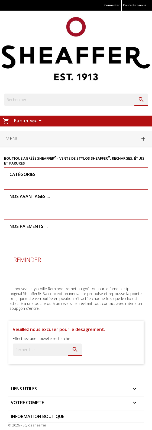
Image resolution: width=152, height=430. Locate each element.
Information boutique (37, 416)
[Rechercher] (76, 100)
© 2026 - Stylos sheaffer (27, 425)
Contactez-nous (134, 5)
